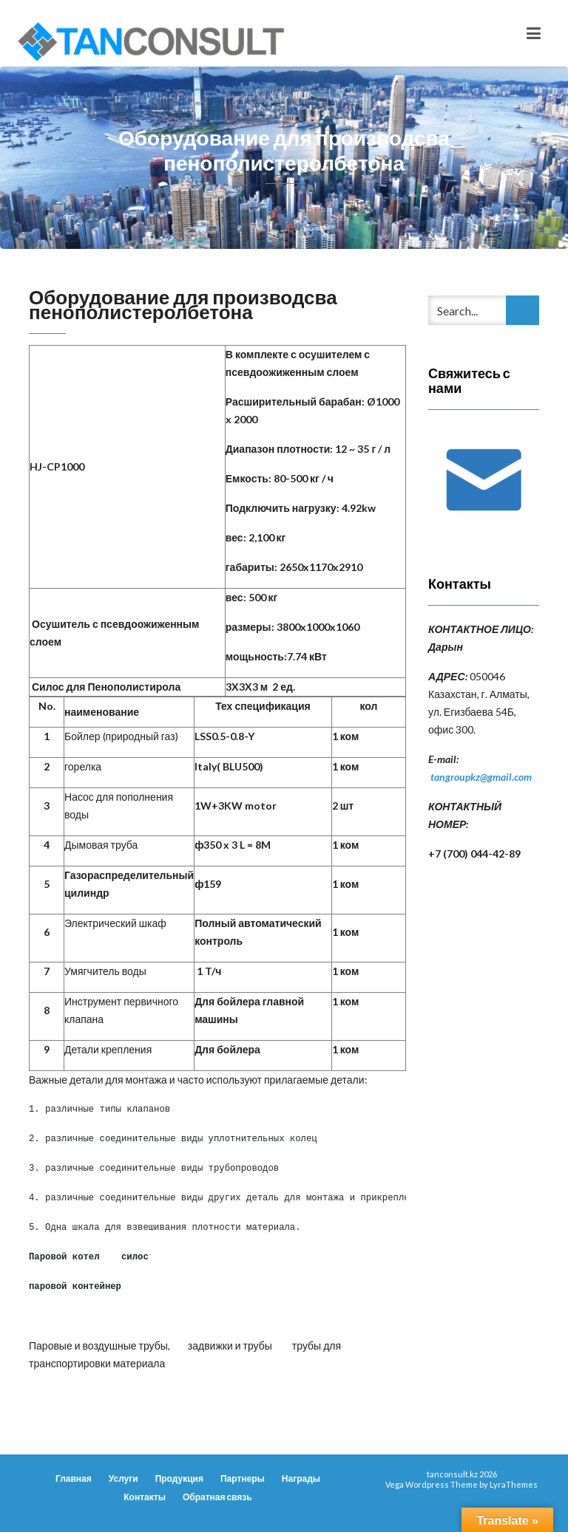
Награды (301, 1478)
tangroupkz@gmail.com (481, 776)
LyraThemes (514, 1484)
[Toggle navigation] (533, 33)
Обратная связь (217, 1496)
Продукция (179, 1478)
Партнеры (242, 1478)
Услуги (123, 1478)
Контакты (145, 1496)
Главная (73, 1478)
